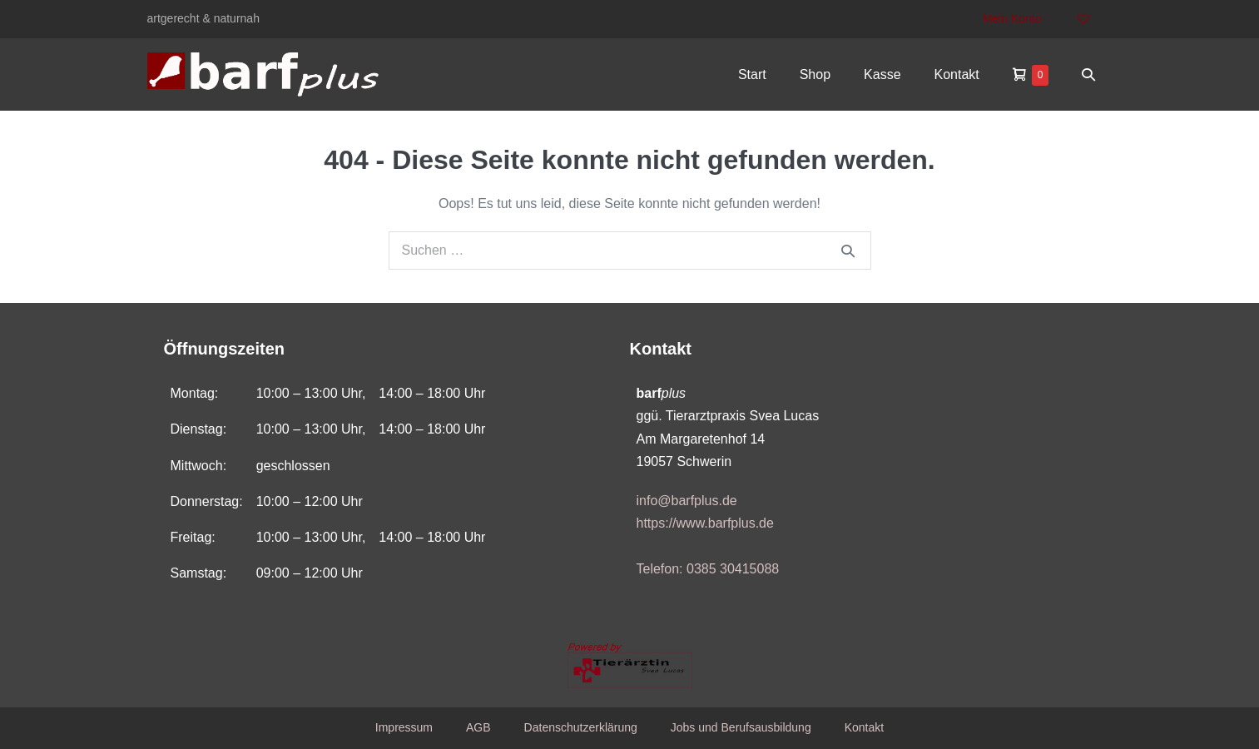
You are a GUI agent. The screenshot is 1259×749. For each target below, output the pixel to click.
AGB (478, 727)
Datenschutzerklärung (580, 727)
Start (752, 74)
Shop (815, 74)
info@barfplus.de (687, 501)
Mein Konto (1012, 18)
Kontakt (956, 74)
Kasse (882, 74)
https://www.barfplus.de (705, 523)
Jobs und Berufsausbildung (741, 727)
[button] (1088, 74)
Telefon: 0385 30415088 (708, 569)
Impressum (404, 727)
